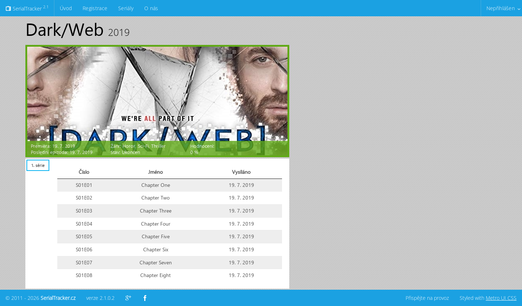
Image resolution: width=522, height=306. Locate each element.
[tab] (37, 165)
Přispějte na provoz (427, 297)
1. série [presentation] (38, 165)
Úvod (66, 8)
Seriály (125, 8)
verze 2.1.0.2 (100, 297)
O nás (151, 8)
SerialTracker (27, 8)
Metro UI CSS (501, 297)
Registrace (95, 8)
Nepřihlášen (500, 8)
